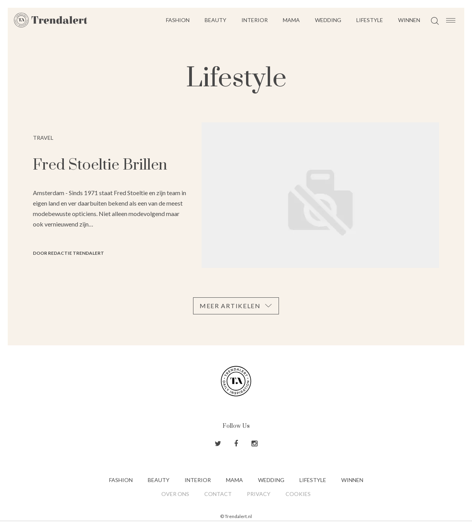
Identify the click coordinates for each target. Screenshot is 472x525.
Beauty (215, 20)
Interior (254, 20)
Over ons (175, 494)
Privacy (258, 494)
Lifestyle (369, 20)
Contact (218, 494)
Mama (291, 20)
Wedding (328, 20)
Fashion (178, 20)
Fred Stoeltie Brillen (100, 165)
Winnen (409, 20)
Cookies (298, 494)
